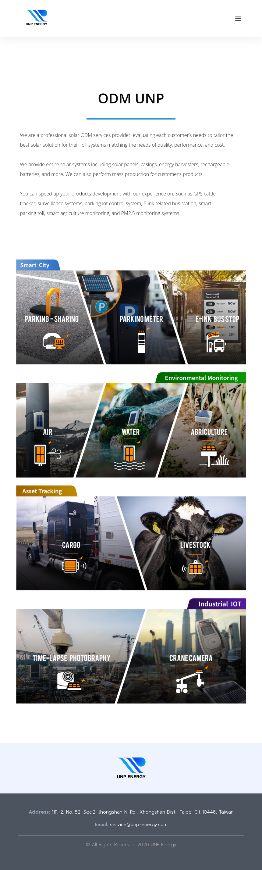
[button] (238, 18)
